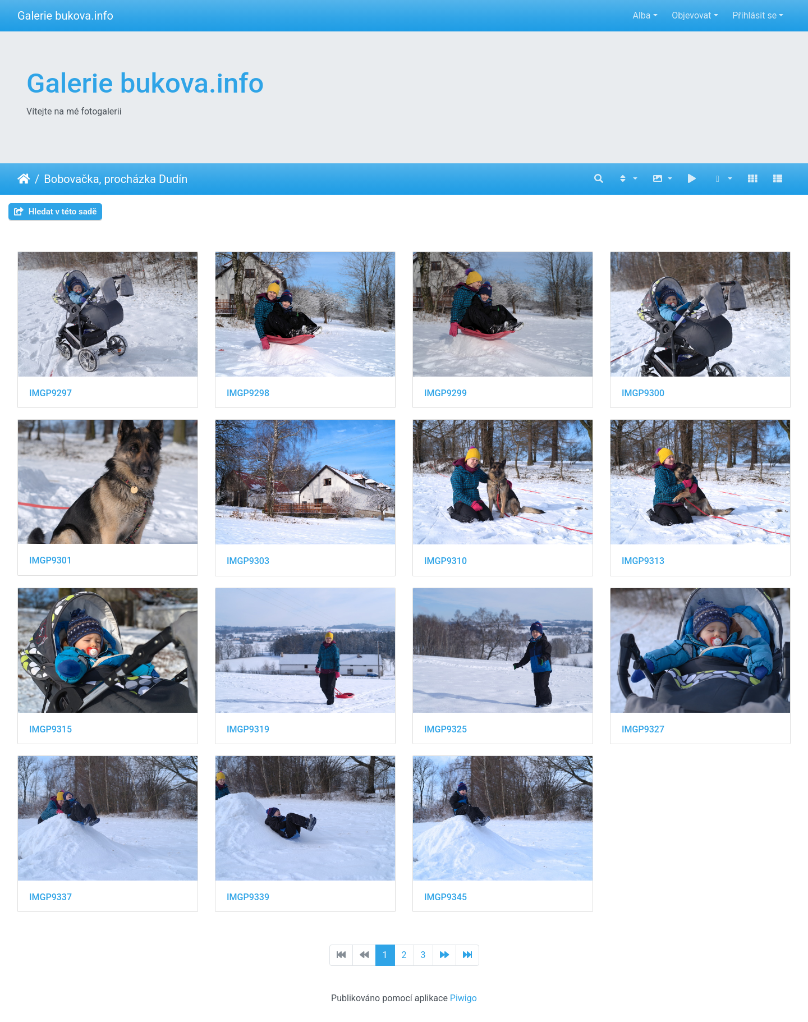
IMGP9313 (643, 561)
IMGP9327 (643, 729)
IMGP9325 (445, 729)
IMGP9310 (445, 561)
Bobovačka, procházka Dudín (115, 179)
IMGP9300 (643, 393)
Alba (641, 15)
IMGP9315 (50, 729)
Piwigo (463, 998)
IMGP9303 (248, 561)
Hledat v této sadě (55, 212)
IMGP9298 (248, 393)
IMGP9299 (445, 393)
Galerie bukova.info (65, 15)
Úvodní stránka (23, 179)
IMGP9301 (50, 560)
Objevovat (691, 15)
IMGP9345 (445, 897)
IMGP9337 (50, 897)
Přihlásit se (754, 15)
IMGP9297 (50, 393)
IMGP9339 (248, 897)
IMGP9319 (248, 729)
